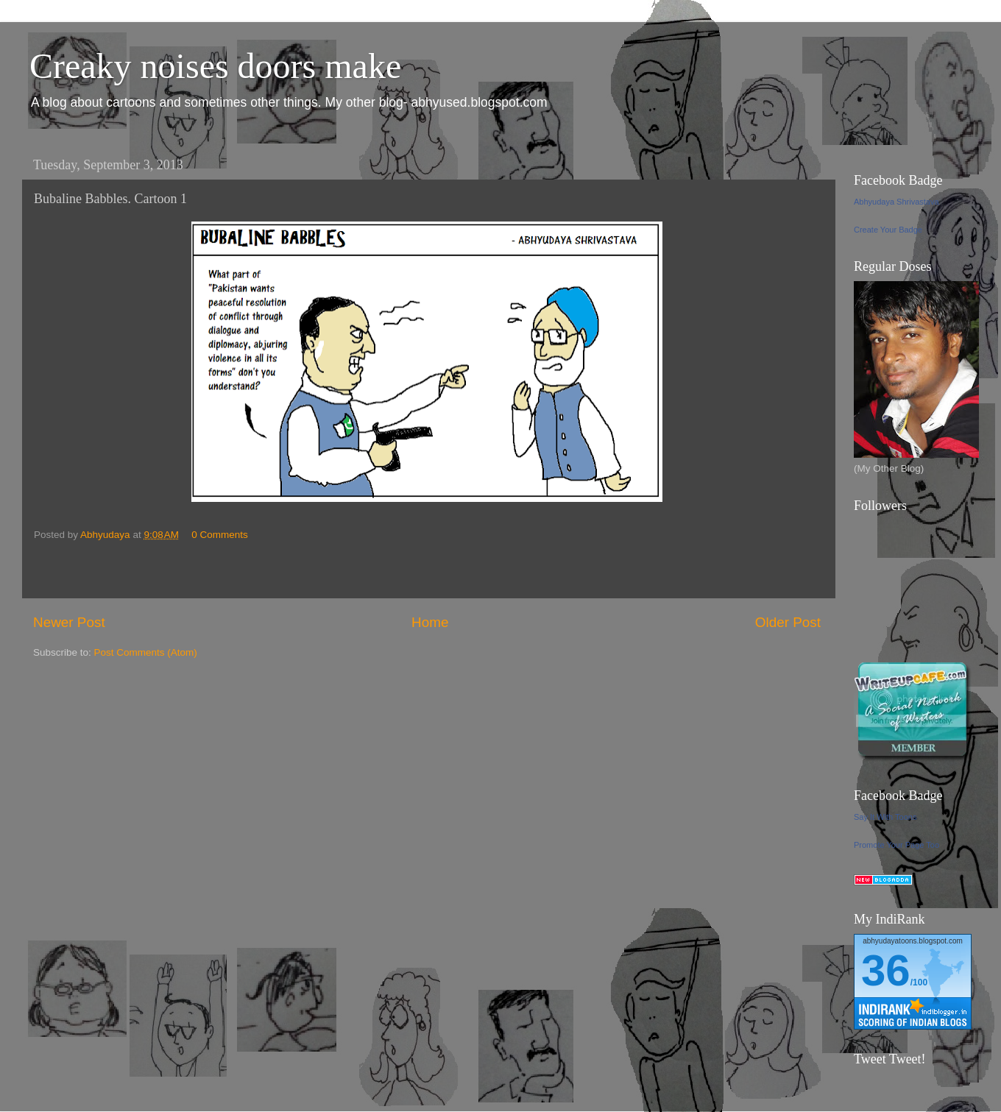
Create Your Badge (888, 229)
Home (429, 622)
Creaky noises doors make (215, 65)
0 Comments (219, 534)
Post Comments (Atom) (145, 652)
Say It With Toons (885, 816)
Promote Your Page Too (896, 844)
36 (885, 970)
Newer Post (69, 622)
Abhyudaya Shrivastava (896, 201)
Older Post (788, 622)
